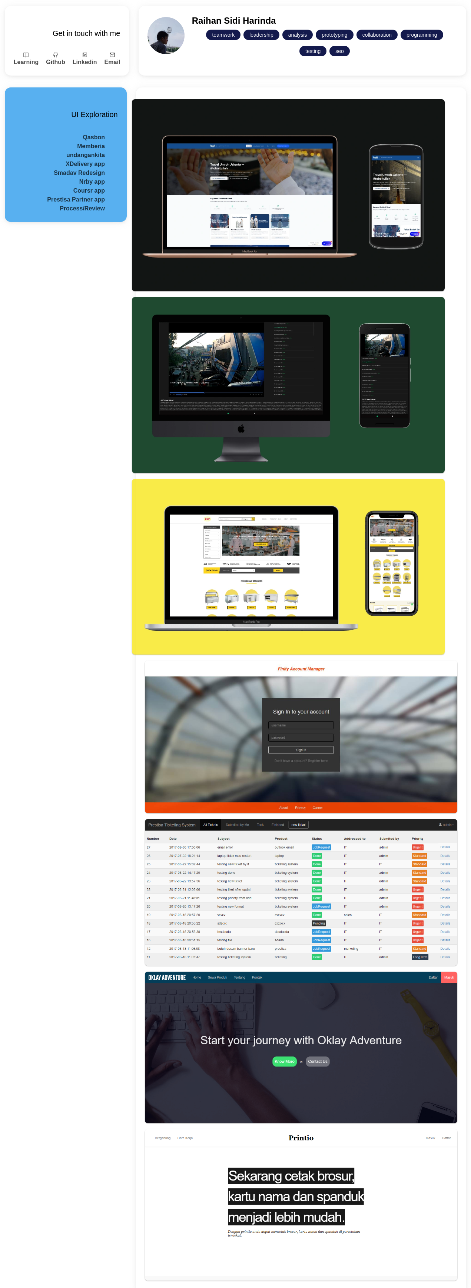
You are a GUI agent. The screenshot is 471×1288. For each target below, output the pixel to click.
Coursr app (89, 190)
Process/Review (82, 208)
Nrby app (92, 182)
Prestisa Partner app (76, 199)
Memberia (91, 146)
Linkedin (85, 58)
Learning (26, 58)
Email (112, 58)
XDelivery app (85, 164)
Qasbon (94, 137)
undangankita (85, 155)
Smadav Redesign (79, 173)
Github (55, 58)
